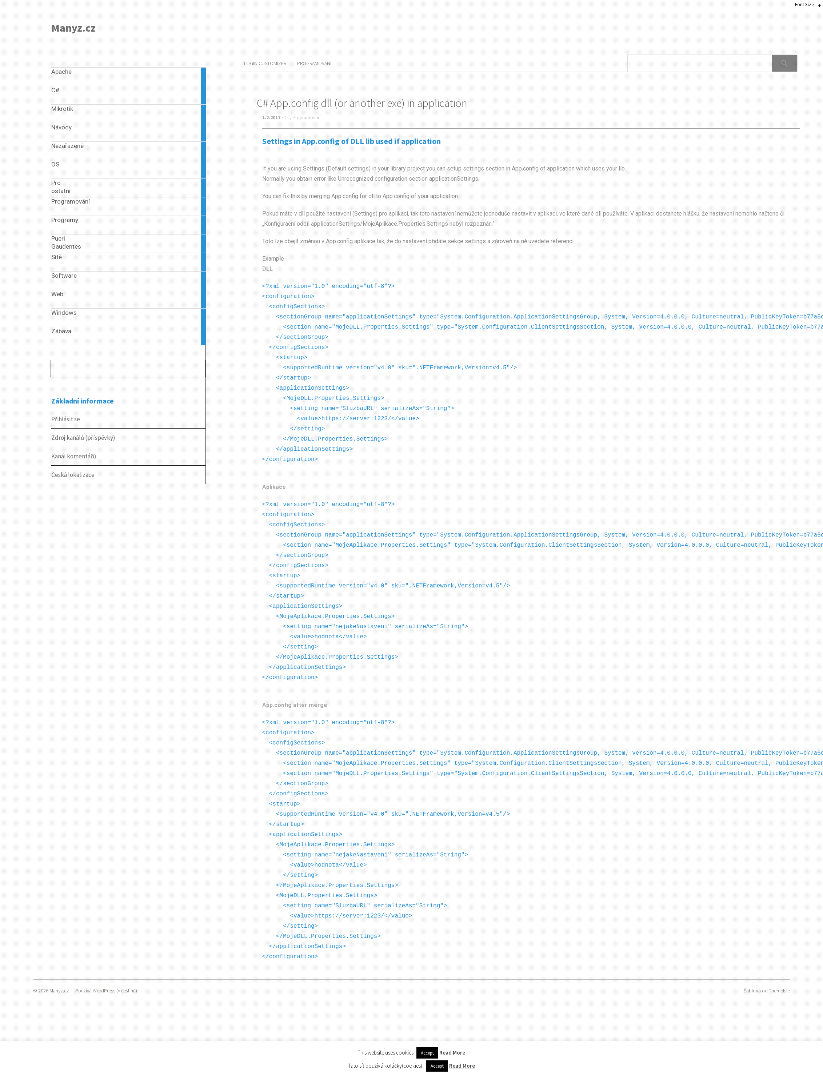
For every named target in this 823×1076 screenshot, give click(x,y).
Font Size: (805, 4)
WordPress (104, 990)
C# (287, 117)
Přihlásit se (65, 419)
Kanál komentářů (73, 456)
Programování (314, 63)
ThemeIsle (779, 990)
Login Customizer (265, 63)
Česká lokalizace (73, 475)
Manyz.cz (73, 28)
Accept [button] (427, 1053)
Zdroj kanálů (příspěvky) (83, 438)
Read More (452, 1052)
